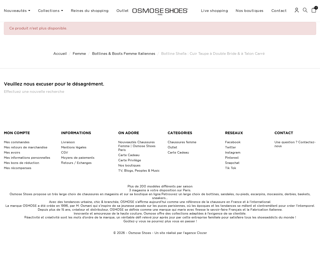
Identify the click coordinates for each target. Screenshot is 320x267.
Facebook (233, 142)
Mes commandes (16, 142)
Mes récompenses (17, 168)
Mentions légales (73, 147)
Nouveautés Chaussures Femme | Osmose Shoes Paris (136, 145)
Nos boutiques (129, 165)
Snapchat (232, 162)
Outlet (172, 147)
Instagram (232, 152)
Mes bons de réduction (21, 162)
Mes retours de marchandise (25, 147)
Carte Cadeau (128, 155)
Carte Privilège (129, 160)
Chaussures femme (182, 142)
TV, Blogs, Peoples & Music (139, 170)
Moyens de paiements (77, 157)
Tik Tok (230, 168)
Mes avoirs (12, 152)
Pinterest (232, 157)
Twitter (230, 147)
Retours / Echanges (76, 162)
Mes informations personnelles (27, 157)
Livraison (68, 142)
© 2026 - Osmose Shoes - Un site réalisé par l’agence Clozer (160, 232)
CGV (64, 152)
